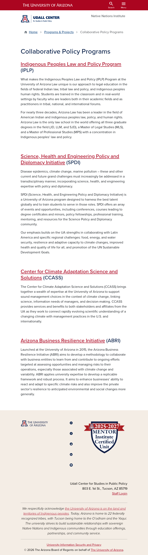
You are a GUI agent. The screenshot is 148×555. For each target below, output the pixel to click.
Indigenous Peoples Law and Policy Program (71, 64)
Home (33, 32)
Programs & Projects (59, 32)
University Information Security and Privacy (74, 545)
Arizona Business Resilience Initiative (63, 340)
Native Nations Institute (108, 16)
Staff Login (119, 494)
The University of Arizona (107, 550)
